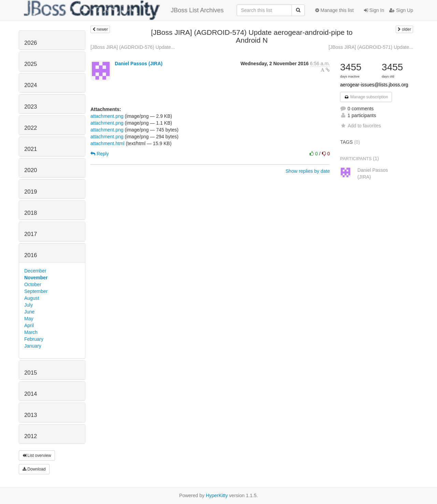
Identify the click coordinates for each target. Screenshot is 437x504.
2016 (30, 255)
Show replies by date (307, 171)
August (31, 298)
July (28, 305)
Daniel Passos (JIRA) (139, 63)
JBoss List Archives (124, 10)
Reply (99, 153)
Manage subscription (366, 97)
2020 (30, 170)
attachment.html (107, 143)
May (28, 318)
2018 (30, 213)
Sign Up (401, 10)
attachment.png (107, 116)
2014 (30, 394)
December (35, 271)
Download (34, 469)
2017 (30, 234)
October (32, 284)
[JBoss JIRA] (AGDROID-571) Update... (371, 47)
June (29, 311)
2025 (30, 64)
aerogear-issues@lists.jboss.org (374, 84)
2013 (30, 415)
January (32, 346)
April (29, 325)
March (31, 332)
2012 (30, 436)
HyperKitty (217, 495)
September (35, 291)
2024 (30, 85)
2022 (30, 128)
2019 (30, 191)
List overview (37, 455)
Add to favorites (360, 125)
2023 (30, 106)
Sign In (374, 10)
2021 (30, 149)
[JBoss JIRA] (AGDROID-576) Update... (132, 47)
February (33, 339)
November (35, 277)
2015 (30, 372)
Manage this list (334, 10)
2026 (30, 43)
